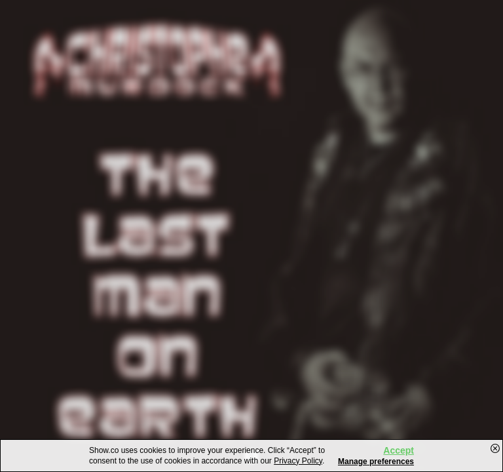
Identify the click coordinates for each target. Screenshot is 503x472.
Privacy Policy (298, 460)
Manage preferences (376, 461)
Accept (398, 450)
